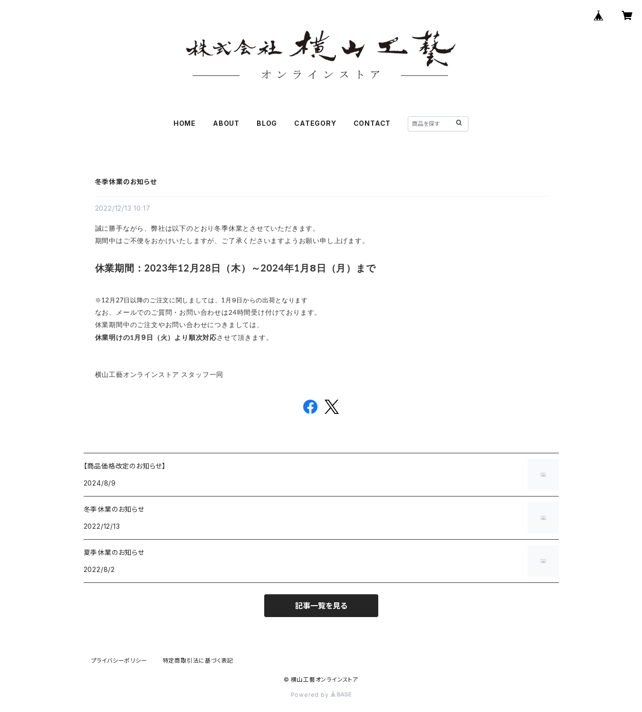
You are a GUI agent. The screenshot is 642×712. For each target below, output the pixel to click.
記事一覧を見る (321, 605)
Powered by (321, 694)
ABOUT (226, 123)
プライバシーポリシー (119, 660)
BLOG (267, 123)
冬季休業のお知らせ (126, 182)
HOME (184, 123)
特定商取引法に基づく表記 (198, 660)
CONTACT (372, 123)
